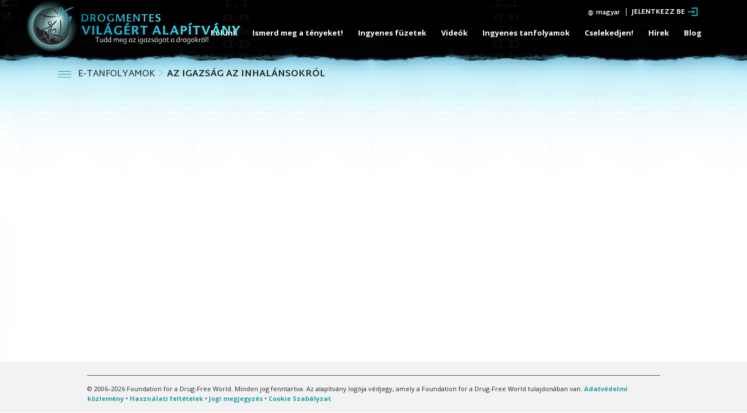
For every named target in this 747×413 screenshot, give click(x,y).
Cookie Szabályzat (300, 398)
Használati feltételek (166, 398)
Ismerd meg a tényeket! (297, 33)
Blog (693, 33)
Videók (454, 33)
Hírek (658, 33)
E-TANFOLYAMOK (118, 74)
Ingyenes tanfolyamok (526, 33)
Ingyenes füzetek (392, 33)
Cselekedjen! (609, 33)
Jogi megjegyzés (236, 398)
